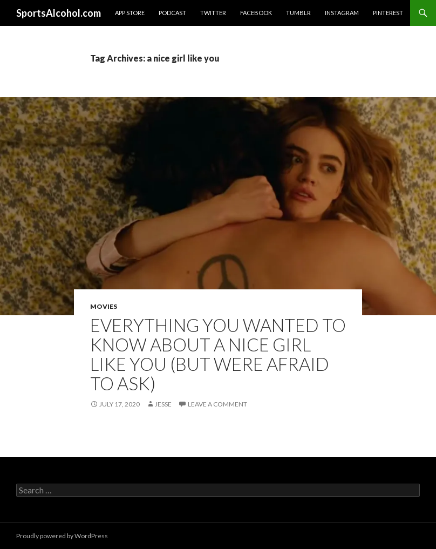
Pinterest (388, 12)
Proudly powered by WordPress (62, 536)
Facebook (256, 12)
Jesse (163, 404)
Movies (103, 306)
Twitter (213, 12)
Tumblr (298, 12)
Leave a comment (217, 404)
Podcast (172, 12)
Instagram (342, 12)
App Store (130, 12)
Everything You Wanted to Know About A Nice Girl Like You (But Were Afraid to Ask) (218, 354)
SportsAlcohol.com (58, 13)
